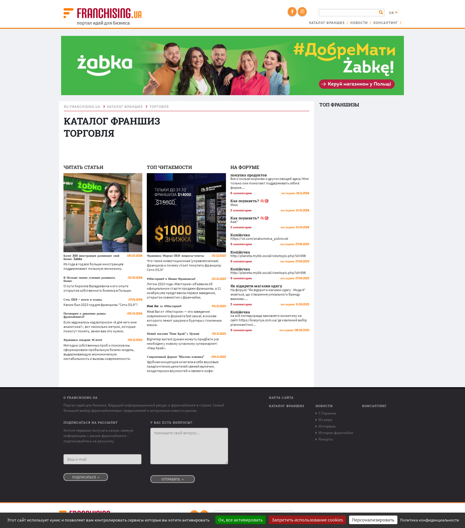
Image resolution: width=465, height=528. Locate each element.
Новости (359, 23)
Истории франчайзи (336, 432)
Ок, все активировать (240, 520)
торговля (159, 107)
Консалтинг (385, 23)
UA (393, 13)
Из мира (325, 419)
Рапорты (326, 439)
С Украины (327, 413)
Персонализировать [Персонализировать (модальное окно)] (373, 520)
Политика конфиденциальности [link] (429, 520)
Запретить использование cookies (307, 520)
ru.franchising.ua (82, 107)
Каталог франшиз (327, 23)
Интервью (327, 426)
